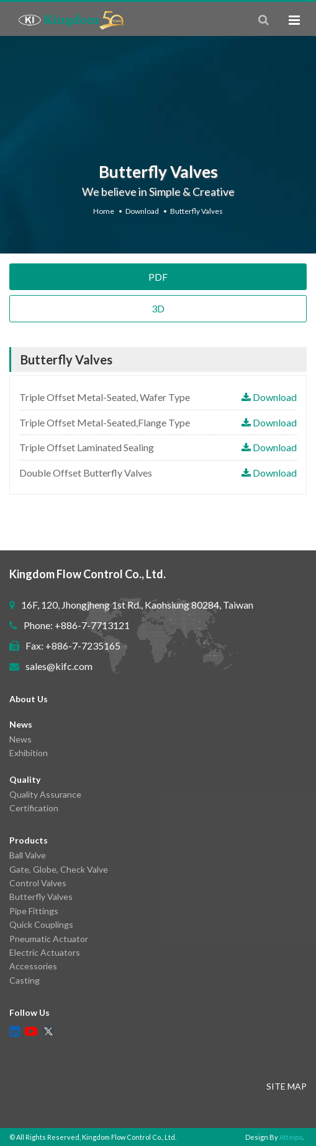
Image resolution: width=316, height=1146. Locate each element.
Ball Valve (27, 855)
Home (103, 211)
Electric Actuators (44, 952)
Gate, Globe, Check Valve (58, 869)
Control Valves (37, 883)
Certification (33, 808)
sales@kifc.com (59, 666)
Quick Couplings (41, 924)
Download (142, 211)
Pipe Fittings (33, 911)
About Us (28, 699)
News (20, 724)
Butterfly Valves (196, 211)
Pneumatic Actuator (48, 938)
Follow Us (29, 1012)
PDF (158, 277)
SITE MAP (286, 1086)
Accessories (33, 966)
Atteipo (290, 1137)
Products (28, 840)
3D (158, 308)
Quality (24, 779)
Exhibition (28, 752)
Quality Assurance (45, 794)
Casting (24, 980)
